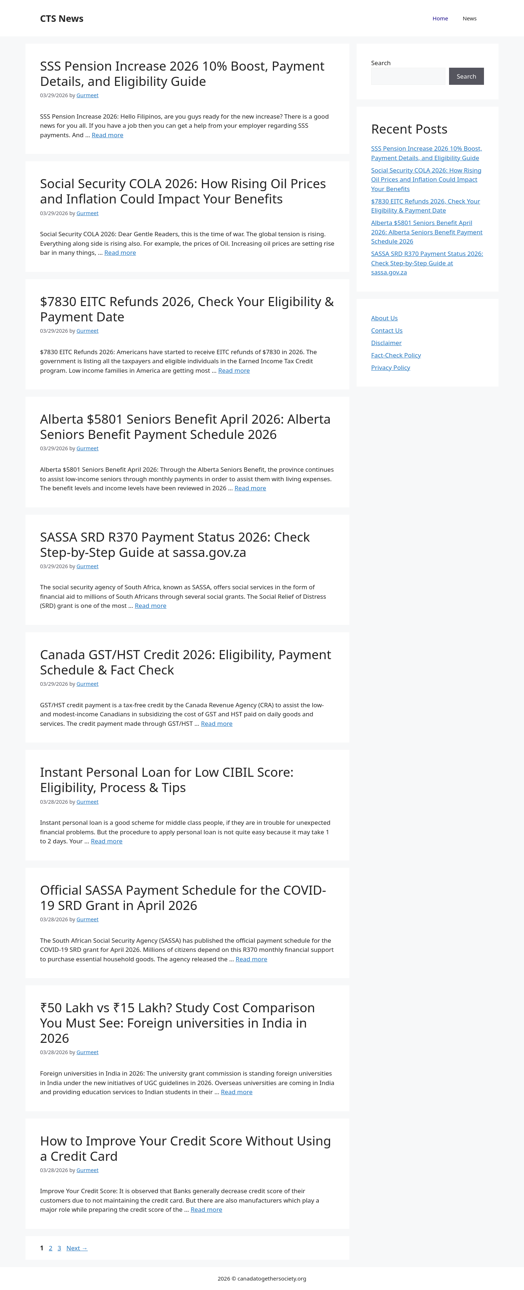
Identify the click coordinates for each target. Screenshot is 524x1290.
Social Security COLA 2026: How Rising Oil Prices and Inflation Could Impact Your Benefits (183, 191)
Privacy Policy (390, 367)
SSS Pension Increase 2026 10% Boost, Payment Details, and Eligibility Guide (182, 73)
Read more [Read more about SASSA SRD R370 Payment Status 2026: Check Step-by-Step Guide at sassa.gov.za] (150, 605)
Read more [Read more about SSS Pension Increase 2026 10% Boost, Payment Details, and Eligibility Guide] (107, 135)
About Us (384, 318)
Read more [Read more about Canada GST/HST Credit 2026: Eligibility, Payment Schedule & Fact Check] (217, 723)
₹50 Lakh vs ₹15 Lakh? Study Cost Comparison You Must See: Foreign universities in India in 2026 (177, 1022)
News (470, 18)
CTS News (61, 18)
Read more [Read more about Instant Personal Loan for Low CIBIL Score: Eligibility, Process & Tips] (107, 841)
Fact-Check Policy (396, 355)
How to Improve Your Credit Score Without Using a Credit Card (185, 1148)
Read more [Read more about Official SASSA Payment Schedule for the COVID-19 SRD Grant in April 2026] (251, 959)
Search (381, 63)
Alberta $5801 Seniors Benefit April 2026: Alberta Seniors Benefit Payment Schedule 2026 (185, 426)
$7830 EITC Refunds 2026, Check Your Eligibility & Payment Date (187, 309)
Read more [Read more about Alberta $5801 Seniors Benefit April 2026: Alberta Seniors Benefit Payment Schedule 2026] (250, 488)
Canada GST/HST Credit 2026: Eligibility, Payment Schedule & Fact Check (185, 662)
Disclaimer (386, 343)
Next (77, 1248)
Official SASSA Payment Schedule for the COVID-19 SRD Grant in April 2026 (183, 897)
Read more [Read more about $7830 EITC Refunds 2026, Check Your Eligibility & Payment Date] (234, 370)
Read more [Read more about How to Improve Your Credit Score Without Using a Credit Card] (206, 1209)
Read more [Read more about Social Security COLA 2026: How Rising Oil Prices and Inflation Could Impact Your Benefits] (120, 252)
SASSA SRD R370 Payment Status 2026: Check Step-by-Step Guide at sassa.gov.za (175, 544)
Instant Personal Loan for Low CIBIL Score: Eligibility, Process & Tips (167, 779)
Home (440, 18)
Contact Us (387, 330)
